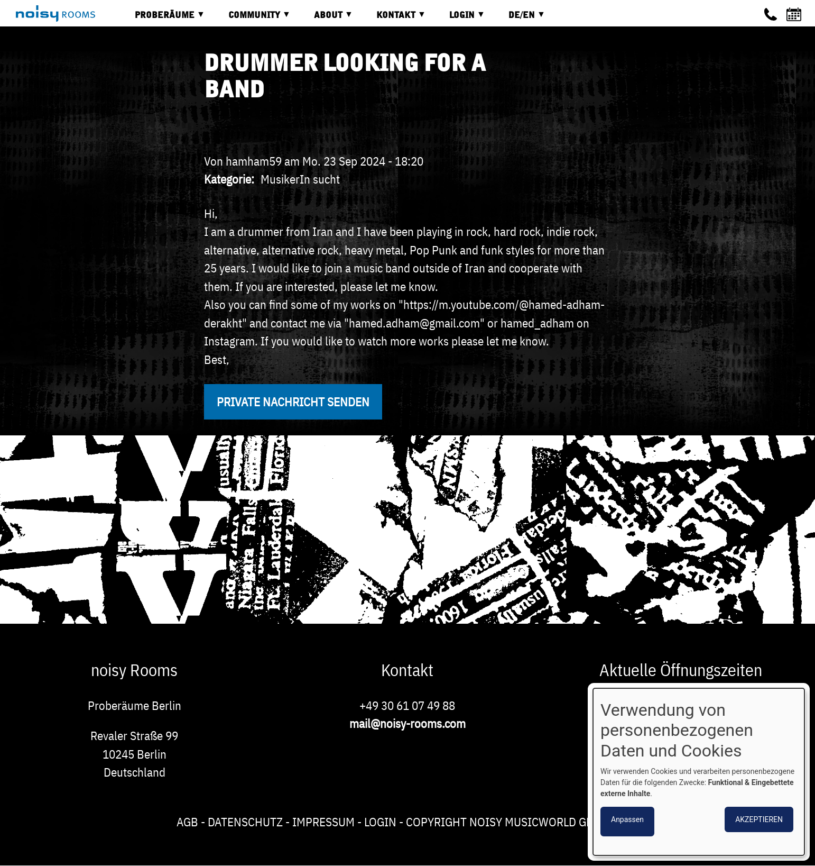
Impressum (323, 821)
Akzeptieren (759, 819)
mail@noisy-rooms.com (407, 723)
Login (380, 821)
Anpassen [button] (627, 819)
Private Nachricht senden (293, 401)
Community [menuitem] (251, 19)
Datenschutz (245, 821)
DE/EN (519, 19)
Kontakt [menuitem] (393, 19)
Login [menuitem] (459, 19)
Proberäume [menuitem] (162, 19)
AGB (187, 821)
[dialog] (698, 771)
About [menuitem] (325, 19)
